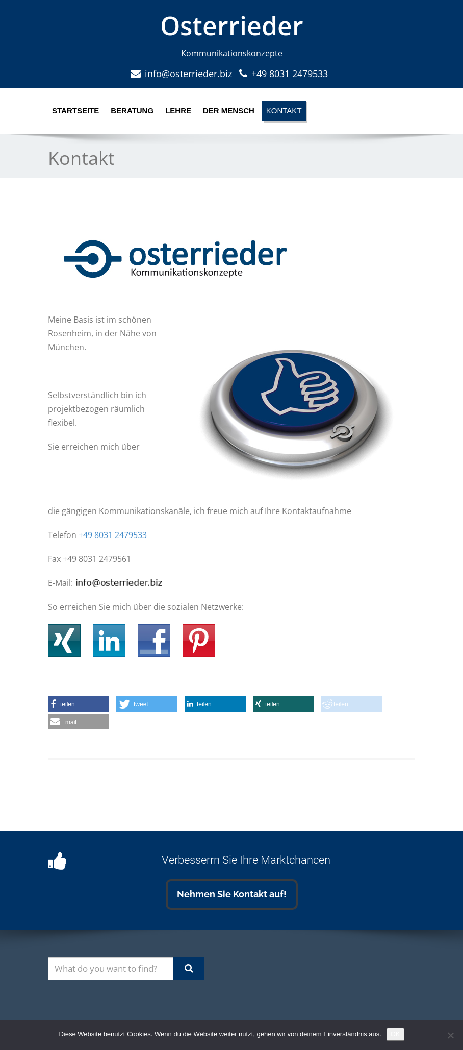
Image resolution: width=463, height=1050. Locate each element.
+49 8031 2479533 (289, 73)
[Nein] (450, 1035)
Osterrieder (231, 25)
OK (395, 1034)
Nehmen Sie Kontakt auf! (232, 894)
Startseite (75, 110)
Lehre (178, 110)
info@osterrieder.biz (188, 73)
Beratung (132, 110)
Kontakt (284, 110)
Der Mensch (228, 110)
